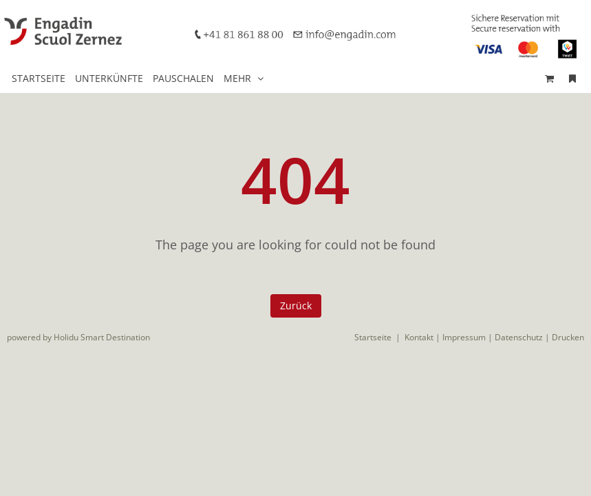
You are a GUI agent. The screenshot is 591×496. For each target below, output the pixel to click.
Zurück (296, 305)
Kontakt (419, 337)
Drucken (568, 337)
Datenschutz (519, 337)
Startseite (372, 337)
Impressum (464, 337)
